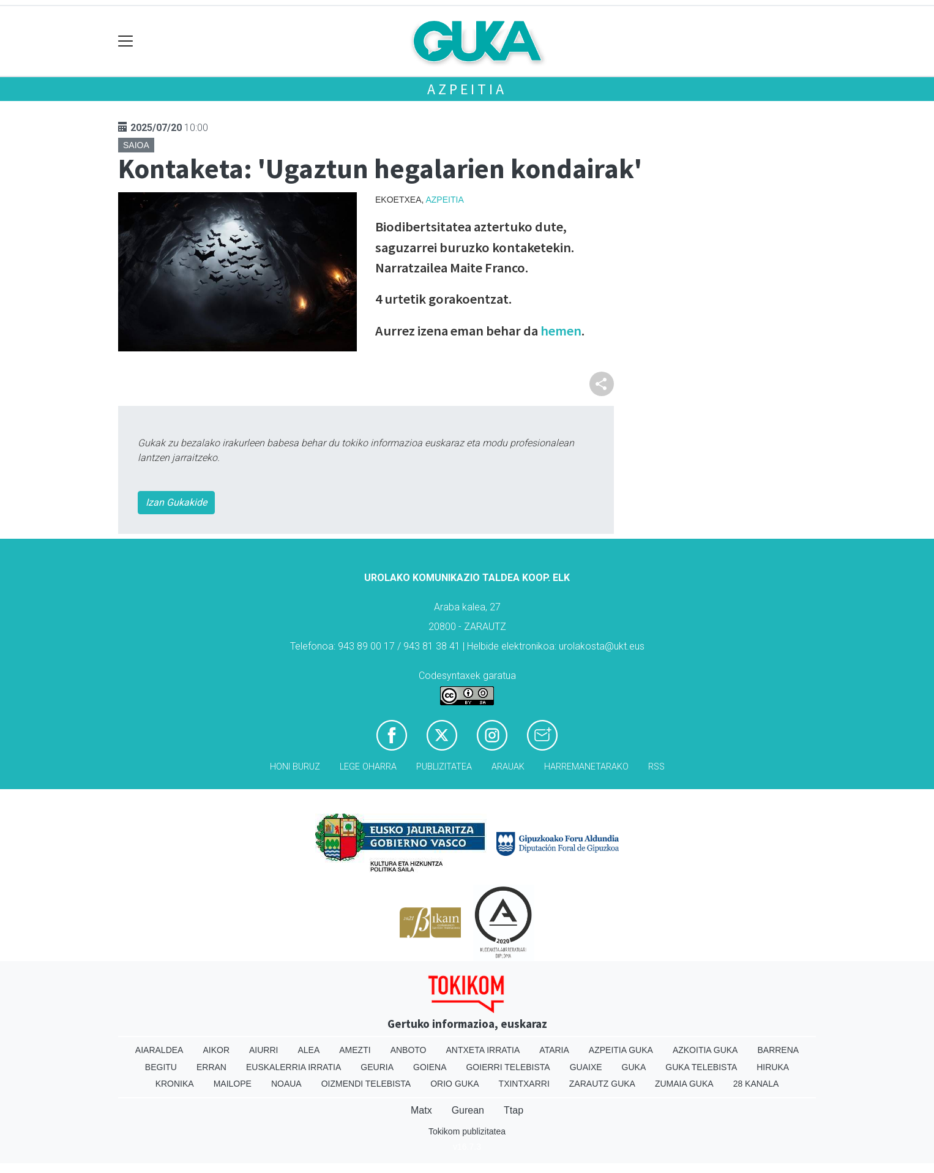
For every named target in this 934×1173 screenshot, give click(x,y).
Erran (211, 1067)
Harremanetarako (586, 767)
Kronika (174, 1084)
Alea (308, 1050)
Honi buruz (295, 767)
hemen (559, 330)
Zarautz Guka (602, 1084)
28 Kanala (756, 1084)
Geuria (377, 1067)
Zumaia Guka (684, 1084)
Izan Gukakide (176, 502)
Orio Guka (454, 1084)
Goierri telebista (508, 1067)
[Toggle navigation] (126, 41)
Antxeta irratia (483, 1050)
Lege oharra (368, 767)
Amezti (354, 1050)
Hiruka (773, 1067)
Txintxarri (524, 1084)
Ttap (513, 1110)
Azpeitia (466, 89)
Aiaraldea (159, 1050)
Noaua (286, 1084)
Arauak (508, 767)
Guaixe (586, 1067)
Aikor (216, 1050)
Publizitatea (444, 767)
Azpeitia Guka (621, 1050)
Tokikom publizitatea (467, 1131)
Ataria (554, 1050)
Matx (421, 1110)
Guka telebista (701, 1067)
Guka (634, 1067)
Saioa (136, 145)
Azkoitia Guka (705, 1050)
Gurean (468, 1110)
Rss (656, 767)
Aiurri (263, 1050)
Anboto (408, 1050)
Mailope (233, 1084)
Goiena (429, 1067)
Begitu (161, 1067)
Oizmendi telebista (366, 1084)
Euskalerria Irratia (293, 1067)
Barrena (778, 1050)
